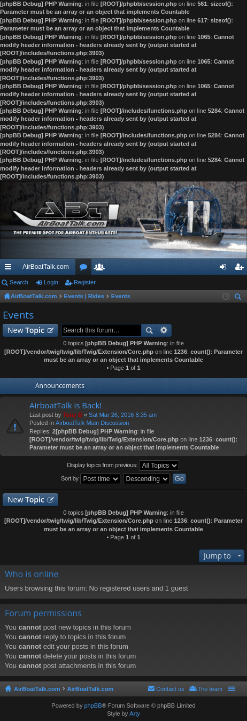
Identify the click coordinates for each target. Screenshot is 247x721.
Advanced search (164, 330)
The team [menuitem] (210, 689)
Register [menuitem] (241, 269)
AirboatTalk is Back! (65, 405)
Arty (134, 713)
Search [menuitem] (239, 298)
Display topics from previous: (123, 465)
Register (85, 282)
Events (18, 315)
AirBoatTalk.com (45, 266)
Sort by (90, 479)
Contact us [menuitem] (170, 689)
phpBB (93, 705)
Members (101, 269)
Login (51, 282)
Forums (85, 269)
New (25, 330)
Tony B (72, 415)
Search (19, 282)
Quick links (10, 269)
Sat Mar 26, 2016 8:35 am (123, 415)
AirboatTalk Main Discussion (92, 423)
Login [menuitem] (225, 269)
